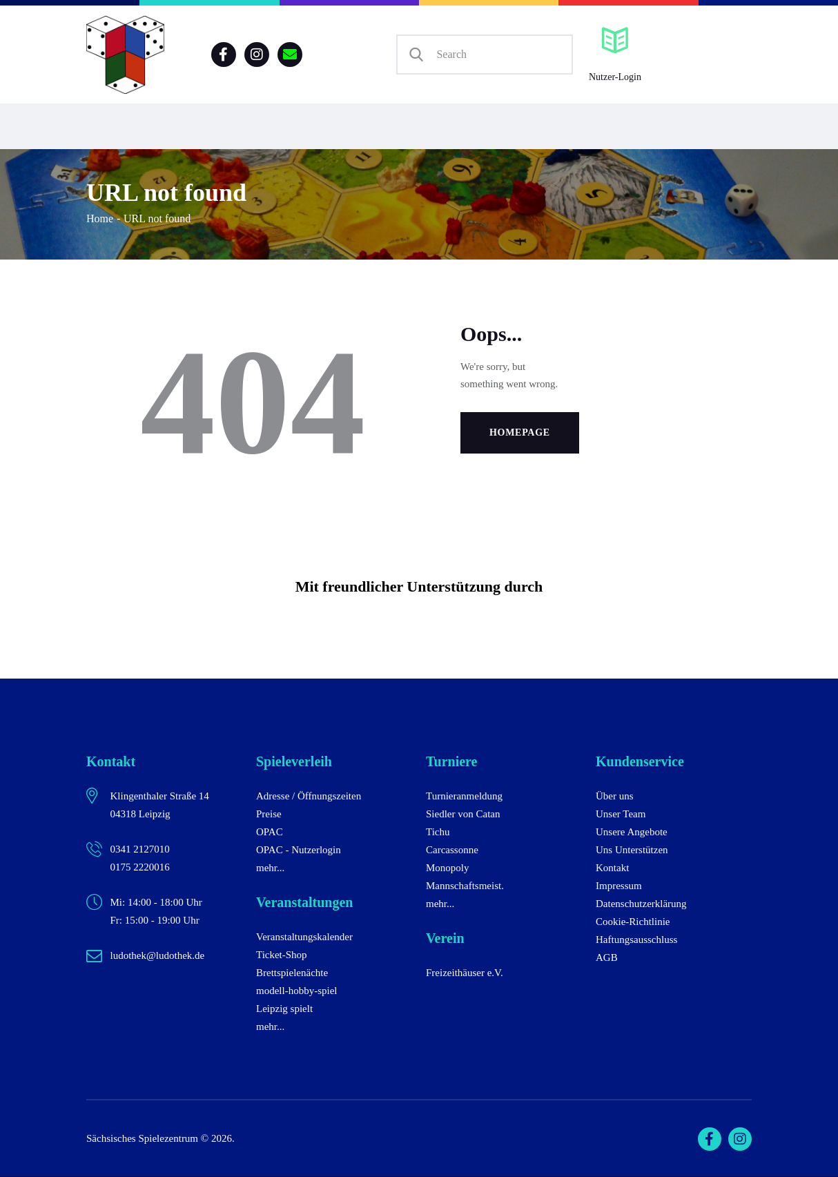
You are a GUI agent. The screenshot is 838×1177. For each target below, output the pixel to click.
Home (99, 218)
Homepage (519, 432)
